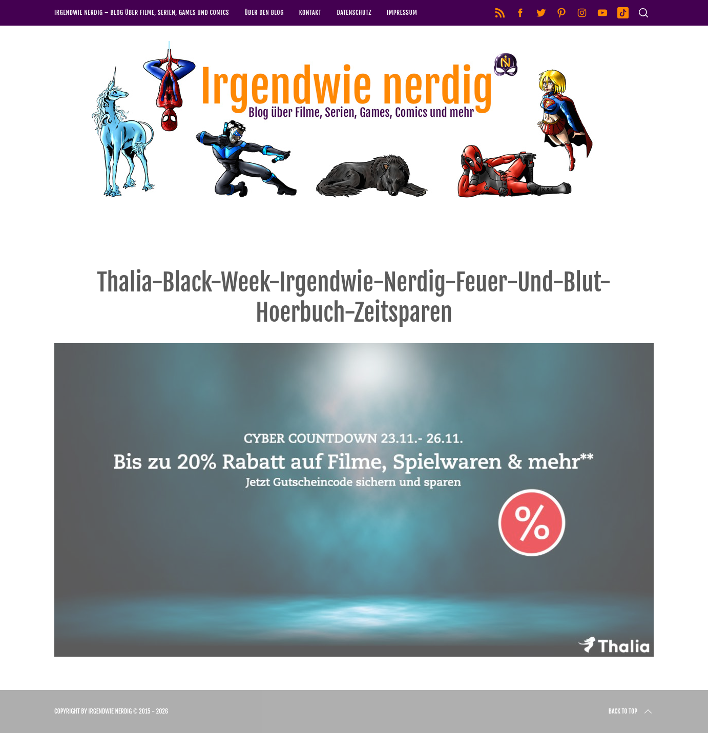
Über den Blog (264, 12)
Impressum (402, 12)
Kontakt (310, 12)
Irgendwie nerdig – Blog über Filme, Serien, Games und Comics (141, 12)
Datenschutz (354, 12)
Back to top (631, 711)
